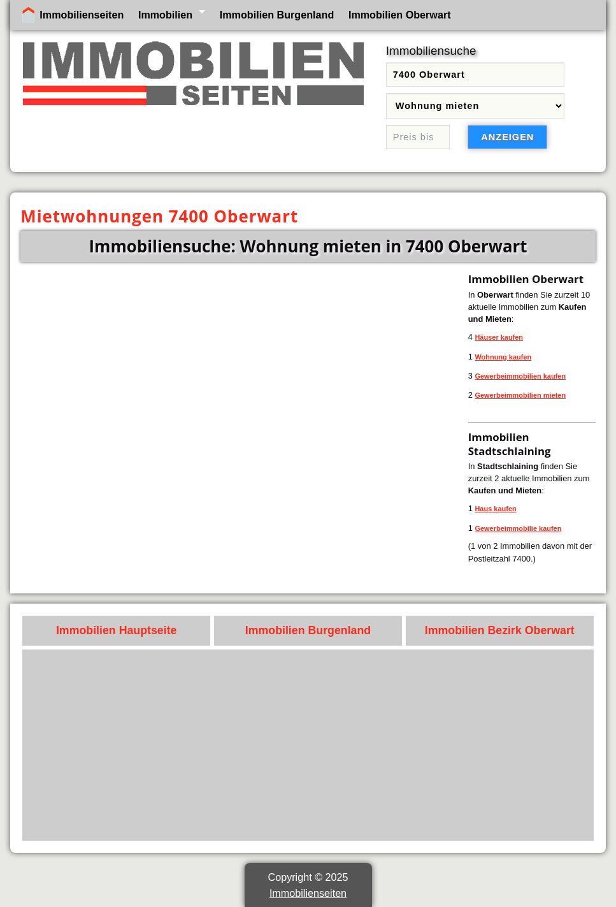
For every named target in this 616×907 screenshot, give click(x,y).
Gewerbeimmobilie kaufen (518, 528)
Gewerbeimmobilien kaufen (520, 376)
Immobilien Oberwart (399, 14)
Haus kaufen (495, 508)
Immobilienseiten (81, 14)
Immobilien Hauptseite (116, 630)
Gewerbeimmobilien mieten (520, 395)
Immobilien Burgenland (277, 14)
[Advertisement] (308, 745)
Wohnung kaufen (503, 357)
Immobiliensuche (431, 50)
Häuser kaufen (499, 337)
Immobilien (165, 14)
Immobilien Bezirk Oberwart (500, 630)
